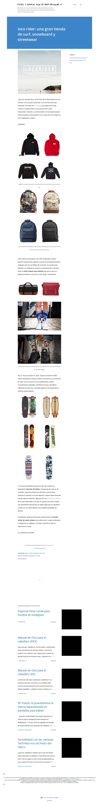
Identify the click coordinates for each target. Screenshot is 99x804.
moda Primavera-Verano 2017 (78, 60)
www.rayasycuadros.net (49, 545)
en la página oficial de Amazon (71, 778)
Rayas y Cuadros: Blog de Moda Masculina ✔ (39, 4)
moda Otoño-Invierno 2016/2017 (78, 58)
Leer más (53, 622)
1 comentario (21, 622)
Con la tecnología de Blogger (49, 797)
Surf (71, 63)
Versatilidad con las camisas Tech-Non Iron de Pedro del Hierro (35, 743)
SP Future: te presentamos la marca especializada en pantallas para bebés (35, 707)
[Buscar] (74, 4)
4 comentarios (22, 693)
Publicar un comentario (24, 730)
